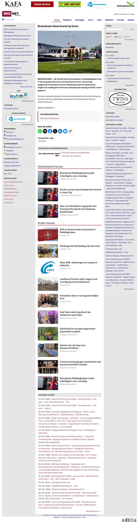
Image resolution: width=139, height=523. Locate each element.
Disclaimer (83, 515)
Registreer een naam (11, 162)
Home (56, 20)
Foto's (90, 20)
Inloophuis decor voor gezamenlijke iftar (18, 52)
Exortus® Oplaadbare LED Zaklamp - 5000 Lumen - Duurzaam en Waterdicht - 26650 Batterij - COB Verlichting (120, 146)
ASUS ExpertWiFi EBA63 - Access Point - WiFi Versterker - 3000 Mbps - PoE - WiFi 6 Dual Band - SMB (120, 242)
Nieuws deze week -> (27, 87)
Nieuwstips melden (11, 108)
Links (99, 20)
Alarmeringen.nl (12, 154)
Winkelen (109, 20)
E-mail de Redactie (73, 515)
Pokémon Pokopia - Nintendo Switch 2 (68, 489)
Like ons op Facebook (9, 19)
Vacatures (9, 132)
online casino (8, 199)
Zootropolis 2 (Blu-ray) (60, 482)
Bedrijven (67, 20)
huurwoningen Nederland (13, 182)
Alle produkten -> (93, 511)
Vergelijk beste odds (11, 192)
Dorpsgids (79, 20)
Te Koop (120, 20)
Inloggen (132, 14)
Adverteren (93, 515)
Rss (88, 515)
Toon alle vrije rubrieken (71, 156)
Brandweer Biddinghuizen (49, 118)
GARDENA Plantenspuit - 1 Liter (65, 486)
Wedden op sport (10, 196)
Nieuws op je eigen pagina (59, 515)
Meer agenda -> (130, 85)
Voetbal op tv (8, 202)
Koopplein (10, 151)
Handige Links (11, 136)
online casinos (9, 185)
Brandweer (42, 141)
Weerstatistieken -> (130, 39)
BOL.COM (7, 174)
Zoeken (131, 20)
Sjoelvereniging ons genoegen (118, 58)
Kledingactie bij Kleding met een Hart (17, 36)
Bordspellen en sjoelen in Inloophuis (120, 71)
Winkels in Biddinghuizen (15, 139)
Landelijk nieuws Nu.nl (14, 147)
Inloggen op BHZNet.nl (12, 166)
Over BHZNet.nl (46, 515)
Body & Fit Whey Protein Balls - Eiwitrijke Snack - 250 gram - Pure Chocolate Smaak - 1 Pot (120, 131)
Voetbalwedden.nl (10, 189)
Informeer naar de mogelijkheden (75, 152)
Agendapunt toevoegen (114, 120)
